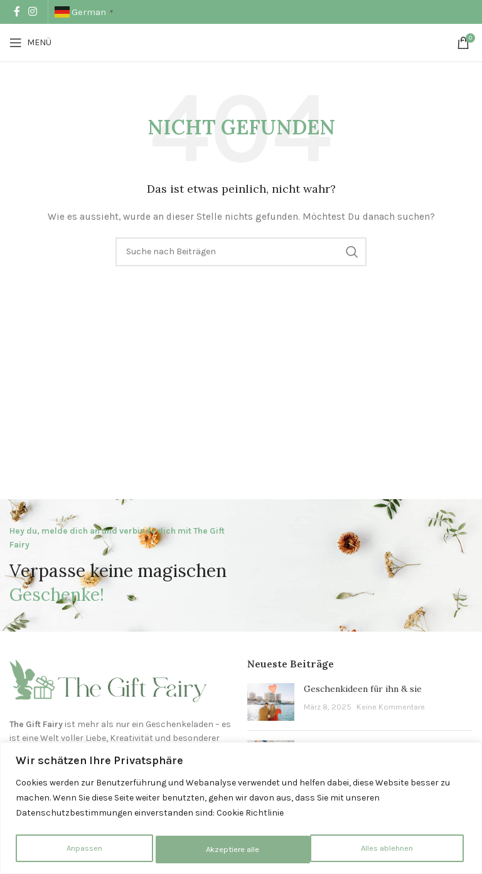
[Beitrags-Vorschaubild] (270, 702)
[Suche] (241, 251)
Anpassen (83, 849)
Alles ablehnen (232, 849)
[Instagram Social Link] (32, 11)
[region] (241, 809)
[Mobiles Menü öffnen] (30, 42)
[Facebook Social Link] (16, 11)
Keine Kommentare (390, 706)
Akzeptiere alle (390, 849)
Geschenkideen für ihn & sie (363, 688)
